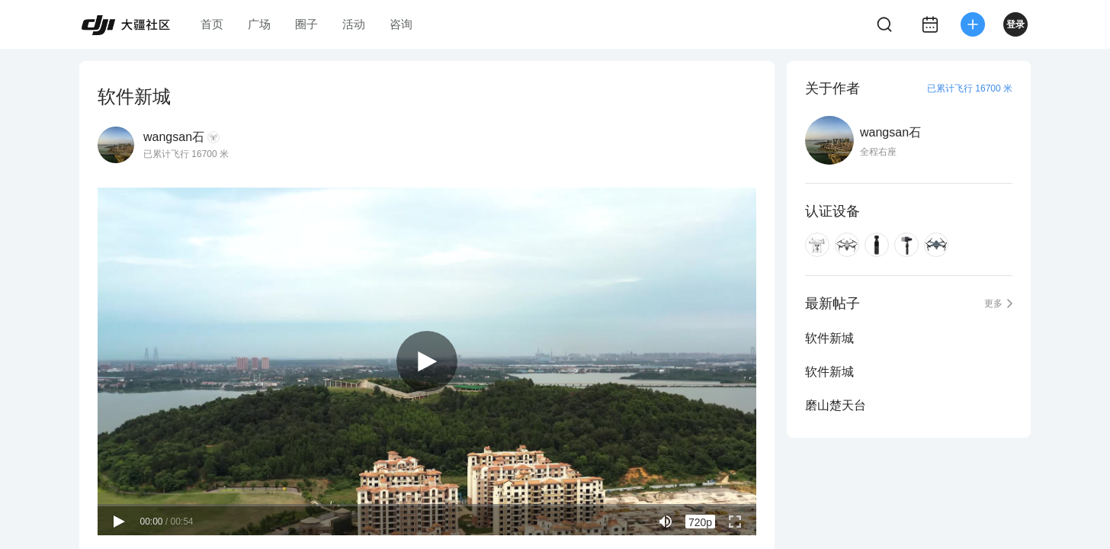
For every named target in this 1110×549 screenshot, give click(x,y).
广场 (259, 24)
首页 (212, 24)
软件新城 (829, 338)
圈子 (306, 24)
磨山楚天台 (835, 405)
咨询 (401, 24)
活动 (353, 24)
